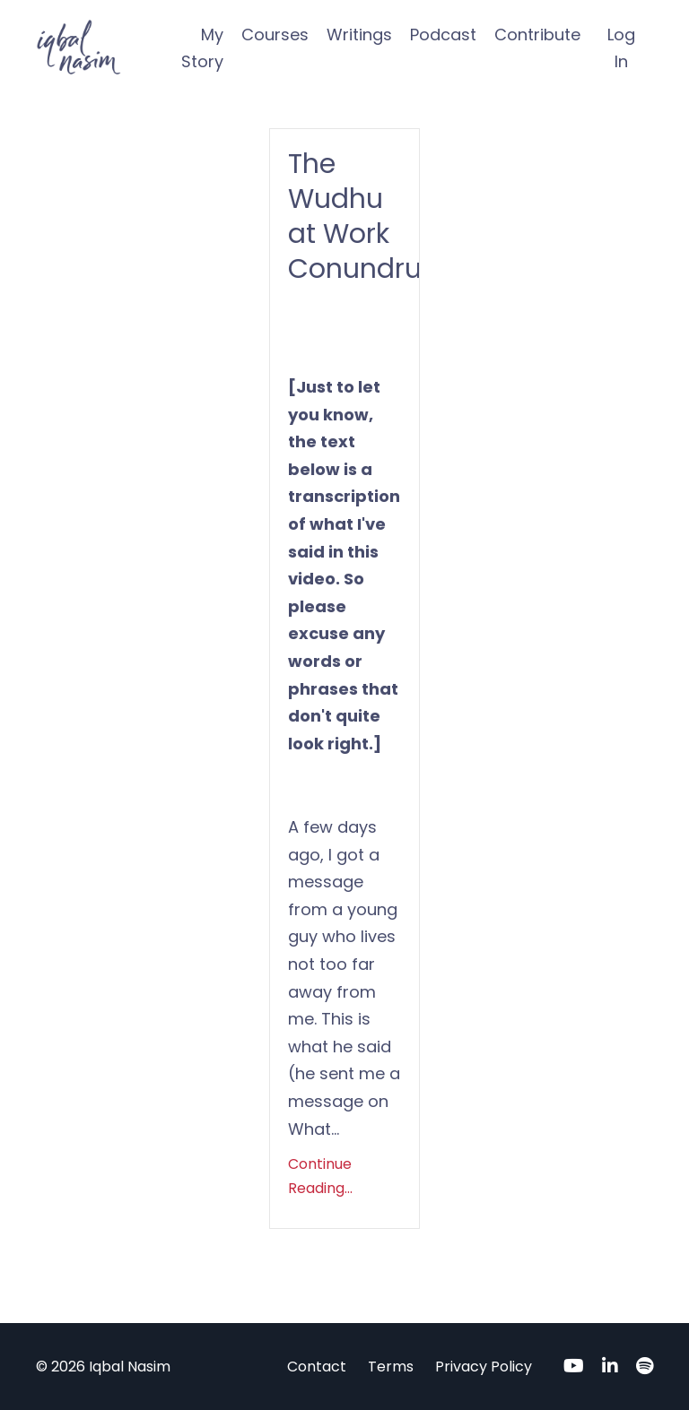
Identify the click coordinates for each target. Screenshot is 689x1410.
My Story (202, 48)
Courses (275, 34)
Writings (359, 34)
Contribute (537, 34)
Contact (316, 1366)
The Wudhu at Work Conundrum (344, 217)
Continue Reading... (320, 1176)
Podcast (443, 34)
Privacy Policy (483, 1366)
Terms (391, 1366)
